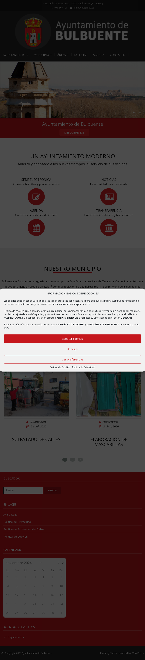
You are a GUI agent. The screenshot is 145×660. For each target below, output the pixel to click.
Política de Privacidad (83, 367)
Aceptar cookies (72, 338)
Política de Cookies (60, 367)
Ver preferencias (72, 359)
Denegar (72, 349)
